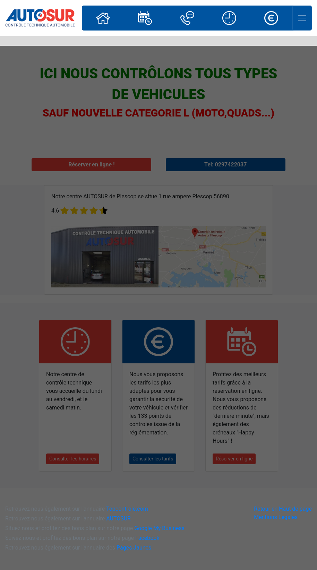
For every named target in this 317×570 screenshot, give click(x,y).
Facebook (147, 538)
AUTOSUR (118, 518)
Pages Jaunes (134, 547)
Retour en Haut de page (283, 509)
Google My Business (159, 528)
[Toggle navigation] (302, 18)
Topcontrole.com (127, 509)
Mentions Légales (276, 517)
